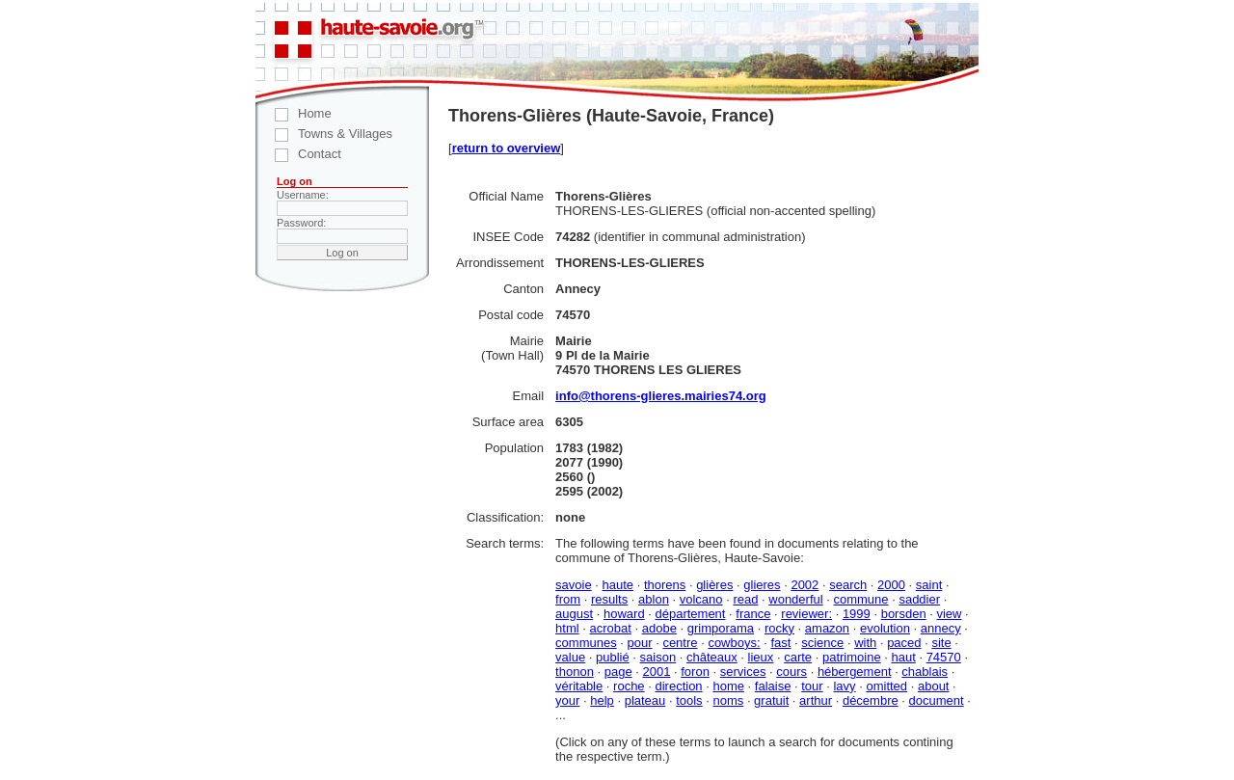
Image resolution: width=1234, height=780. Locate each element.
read (745, 599)
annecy (941, 628)
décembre (871, 700)
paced (904, 642)
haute (618, 585)
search (848, 585)
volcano (701, 599)
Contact (298, 154)
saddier (919, 599)
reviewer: (806, 613)
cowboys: (734, 642)
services (743, 671)
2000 (891, 585)
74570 (943, 657)
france (753, 613)
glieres (761, 585)
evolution (885, 628)
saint (929, 585)
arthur (815, 700)
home (728, 686)
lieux (761, 657)
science (822, 642)
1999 (857, 613)
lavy (844, 686)
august (574, 613)
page (618, 671)
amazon (827, 628)
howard (624, 613)
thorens (664, 585)
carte (798, 657)
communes (586, 642)
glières (714, 585)
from (567, 599)
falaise (773, 686)
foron (695, 671)
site (941, 642)
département (690, 613)
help (602, 700)
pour (640, 642)
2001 (656, 671)
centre (679, 642)
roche (629, 686)
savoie (573, 585)
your (567, 700)
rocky (779, 628)
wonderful (795, 599)
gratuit (771, 700)
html (567, 628)
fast (780, 642)
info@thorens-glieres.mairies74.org (660, 396)
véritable (579, 686)
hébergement (855, 671)
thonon (574, 671)
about (934, 686)
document (936, 700)
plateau (645, 700)
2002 (804, 585)
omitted (886, 686)
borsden (903, 613)
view (948, 613)
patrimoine (851, 657)
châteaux (712, 657)
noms (727, 700)
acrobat (610, 628)
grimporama (720, 628)
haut (903, 657)
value (570, 657)
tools (689, 700)
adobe (659, 628)
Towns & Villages (323, 133)
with (865, 642)
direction (678, 686)
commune (860, 599)
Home (293, 113)
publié (613, 657)
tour (811, 686)
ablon (653, 599)
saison (658, 657)
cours (791, 671)
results (609, 599)
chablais (924, 671)
